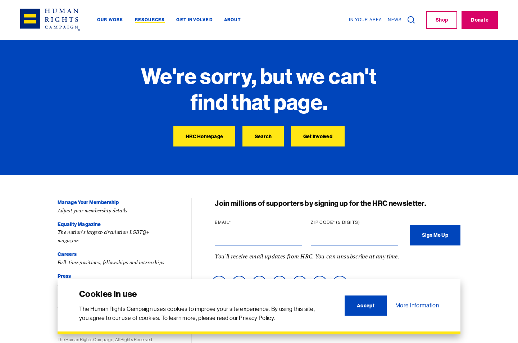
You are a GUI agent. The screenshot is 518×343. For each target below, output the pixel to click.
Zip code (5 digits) (337, 222)
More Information (417, 305)
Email (224, 222)
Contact (67, 298)
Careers (67, 254)
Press (64, 276)
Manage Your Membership (88, 202)
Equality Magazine (79, 224)
